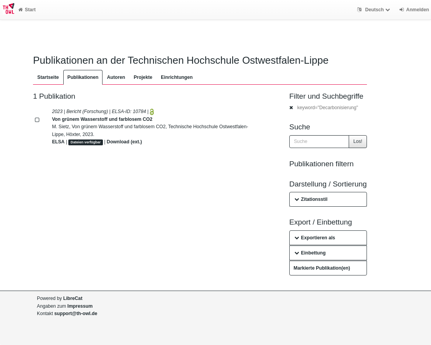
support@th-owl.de (75, 313)
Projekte (143, 77)
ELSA (58, 142)
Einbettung (310, 253)
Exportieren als (314, 237)
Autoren (116, 77)
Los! (357, 141)
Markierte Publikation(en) (322, 268)
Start (27, 9)
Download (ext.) (124, 142)
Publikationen (83, 77)
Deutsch (374, 9)
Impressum (80, 306)
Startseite (48, 77)
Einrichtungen (177, 77)
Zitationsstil (310, 199)
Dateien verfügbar (86, 142)
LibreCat (72, 298)
